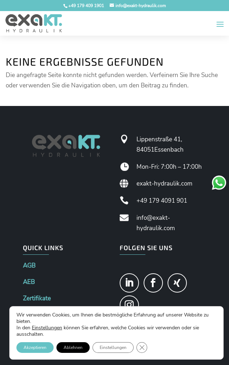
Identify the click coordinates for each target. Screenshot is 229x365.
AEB (29, 282)
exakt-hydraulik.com (164, 183)
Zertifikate (37, 298)
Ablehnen (73, 347)
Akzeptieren (35, 347)
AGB (29, 266)
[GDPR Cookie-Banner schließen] (141, 347)
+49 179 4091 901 (161, 201)
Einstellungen (47, 328)
